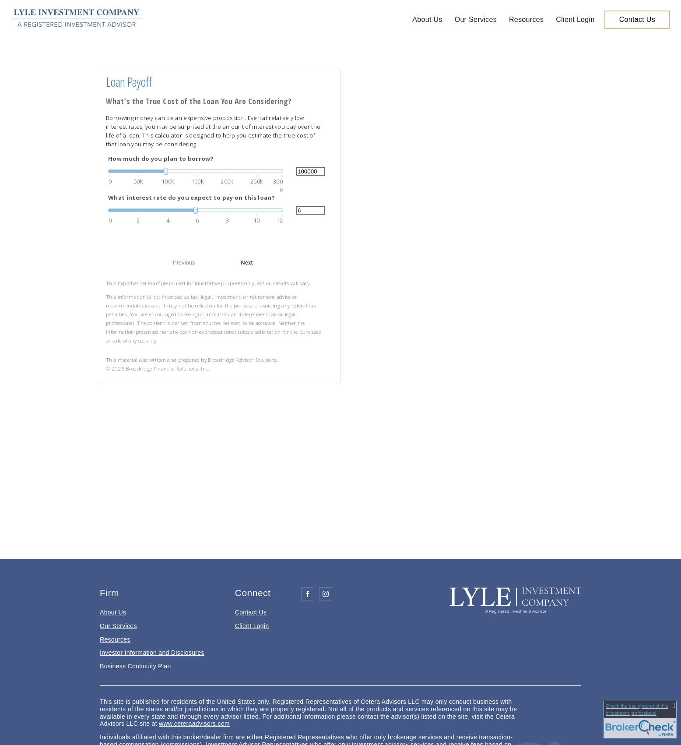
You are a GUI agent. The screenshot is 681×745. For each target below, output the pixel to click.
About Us (427, 19)
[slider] (195, 171)
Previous (184, 262)
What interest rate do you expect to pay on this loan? (191, 197)
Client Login (575, 19)
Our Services (476, 19)
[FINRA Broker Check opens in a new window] (640, 719)
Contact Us (637, 19)
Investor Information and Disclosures (152, 652)
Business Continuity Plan (135, 666)
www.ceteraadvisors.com (194, 723)
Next (247, 262)
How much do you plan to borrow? (161, 158)
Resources (526, 19)
